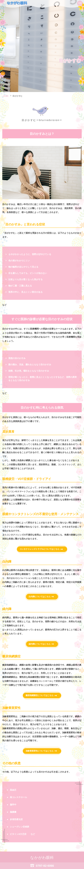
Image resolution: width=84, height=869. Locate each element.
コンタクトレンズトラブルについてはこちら (39, 549)
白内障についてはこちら (39, 597)
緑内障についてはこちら (39, 644)
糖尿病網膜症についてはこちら (39, 696)
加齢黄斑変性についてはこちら (39, 751)
